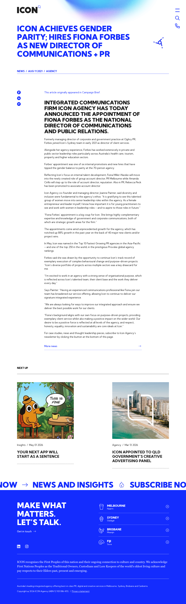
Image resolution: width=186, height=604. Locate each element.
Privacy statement (81, 591)
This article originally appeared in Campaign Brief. (72, 92)
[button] (93, 484)
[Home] (29, 9)
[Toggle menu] (177, 18)
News (21, 71)
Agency (51, 71)
